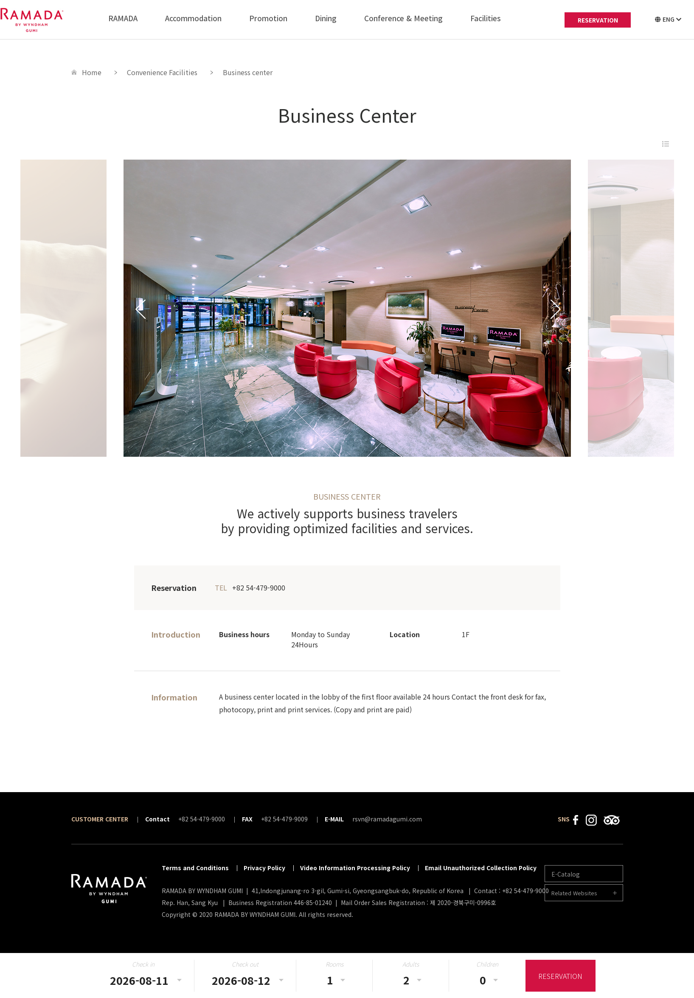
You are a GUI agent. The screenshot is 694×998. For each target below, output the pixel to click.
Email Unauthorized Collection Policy (481, 867)
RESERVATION (598, 20)
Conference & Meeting (403, 18)
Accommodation (193, 18)
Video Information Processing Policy (355, 867)
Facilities (485, 18)
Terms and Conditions (195, 867)
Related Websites (574, 893)
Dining (326, 18)
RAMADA (123, 18)
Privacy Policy (264, 867)
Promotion (268, 18)
